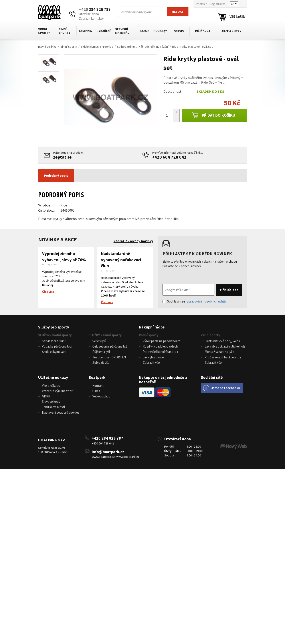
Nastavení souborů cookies (60, 416)
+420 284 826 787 (107, 441)
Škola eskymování (54, 352)
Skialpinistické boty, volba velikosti (220, 341)
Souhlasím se (194, 301)
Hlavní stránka (47, 47)
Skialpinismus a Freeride (97, 47)
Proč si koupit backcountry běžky (221, 358)
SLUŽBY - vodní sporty (55, 335)
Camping (85, 31)
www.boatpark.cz (103, 460)
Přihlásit (201, 4)
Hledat (178, 12)
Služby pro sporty (53, 327)
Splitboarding (126, 47)
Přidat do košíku (213, 115)
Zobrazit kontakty (91, 18)
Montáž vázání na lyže (219, 352)
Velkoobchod (101, 399)
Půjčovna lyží (101, 352)
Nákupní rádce (151, 327)
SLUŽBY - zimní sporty (105, 335)
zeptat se (62, 157)
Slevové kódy (51, 404)
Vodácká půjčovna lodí (57, 347)
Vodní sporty (44, 30)
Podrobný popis (56, 175)
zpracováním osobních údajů (206, 301)
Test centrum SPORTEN (109, 358)
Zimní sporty (64, 30)
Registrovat (217, 4)
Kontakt (98, 387)
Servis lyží (99, 341)
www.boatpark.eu (128, 460)
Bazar (144, 31)
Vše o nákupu (51, 387)
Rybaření (104, 31)
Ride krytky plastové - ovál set (192, 47)
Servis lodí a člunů (54, 341)
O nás (96, 393)
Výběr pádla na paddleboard (161, 341)
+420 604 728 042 (169, 157)
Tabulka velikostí (53, 410)
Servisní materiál (122, 30)
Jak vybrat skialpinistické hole (225, 347)
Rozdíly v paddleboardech (160, 347)
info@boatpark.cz (108, 455)
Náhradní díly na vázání (153, 47)
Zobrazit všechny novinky (133, 241)
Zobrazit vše (100, 364)
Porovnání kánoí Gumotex (160, 352)
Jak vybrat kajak (153, 358)
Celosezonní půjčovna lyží (109, 347)
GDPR (46, 399)
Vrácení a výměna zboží (57, 393)
